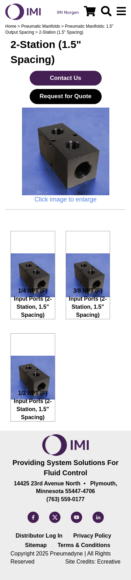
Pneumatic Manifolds (40, 26)
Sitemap (35, 545)
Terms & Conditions (84, 545)
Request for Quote (65, 96)
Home (10, 26)
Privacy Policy (92, 536)
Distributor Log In (39, 536)
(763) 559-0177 (65, 499)
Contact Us (65, 78)
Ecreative (109, 562)
